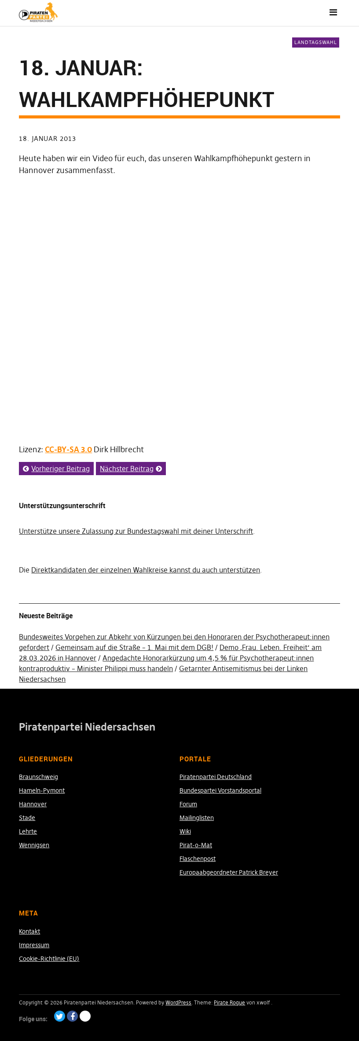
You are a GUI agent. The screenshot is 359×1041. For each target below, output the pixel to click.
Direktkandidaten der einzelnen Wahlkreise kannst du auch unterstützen (145, 569)
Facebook (72, 1016)
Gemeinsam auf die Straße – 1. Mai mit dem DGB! (134, 647)
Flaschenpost (198, 859)
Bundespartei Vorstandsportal (220, 790)
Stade (27, 818)
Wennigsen (34, 845)
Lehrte (28, 831)
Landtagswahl (315, 42)
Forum (188, 804)
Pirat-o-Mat (196, 845)
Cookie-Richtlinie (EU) (49, 959)
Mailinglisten (197, 818)
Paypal (85, 1016)
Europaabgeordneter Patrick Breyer (229, 872)
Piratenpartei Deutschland (216, 777)
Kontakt (29, 931)
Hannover (33, 804)
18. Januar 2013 (47, 138)
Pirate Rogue (229, 1002)
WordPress (178, 1002)
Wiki (185, 831)
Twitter (59, 1016)
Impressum (34, 945)
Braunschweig (38, 777)
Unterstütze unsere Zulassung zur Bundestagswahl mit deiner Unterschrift (136, 531)
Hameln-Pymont (42, 790)
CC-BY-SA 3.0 (68, 449)
